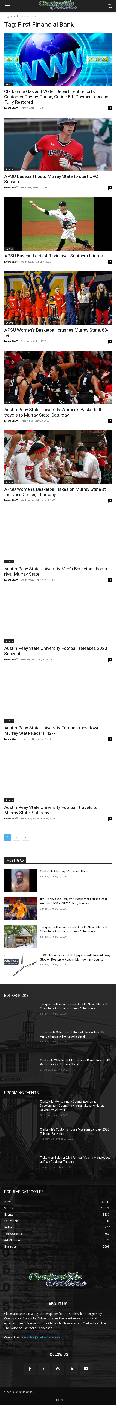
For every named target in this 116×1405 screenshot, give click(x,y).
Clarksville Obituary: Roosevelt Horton (65, 871)
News (9, 84)
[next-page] (25, 837)
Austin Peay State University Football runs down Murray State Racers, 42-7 (52, 730)
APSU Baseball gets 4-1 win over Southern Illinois (53, 255)
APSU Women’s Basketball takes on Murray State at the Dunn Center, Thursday (55, 492)
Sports (9, 169)
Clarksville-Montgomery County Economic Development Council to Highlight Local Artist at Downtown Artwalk (72, 1106)
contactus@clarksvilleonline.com (43, 1337)
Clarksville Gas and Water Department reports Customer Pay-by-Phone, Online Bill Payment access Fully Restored (56, 97)
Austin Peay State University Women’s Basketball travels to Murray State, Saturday (52, 412)
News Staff (11, 107)
